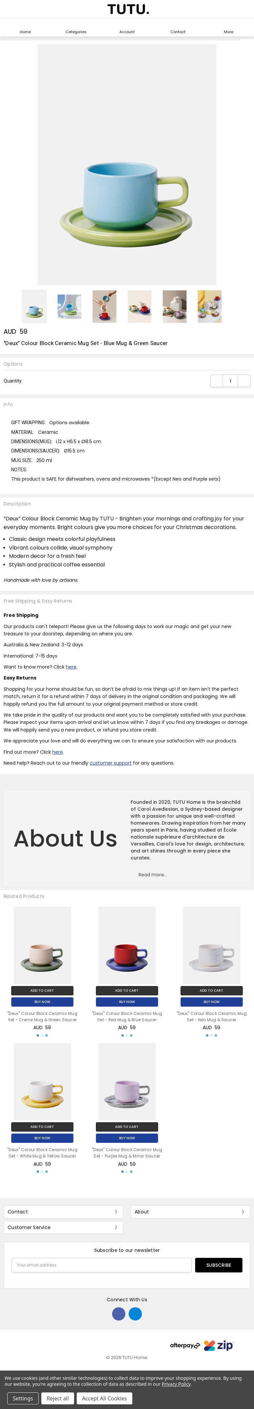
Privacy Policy (176, 1384)
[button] (153, 877)
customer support (111, 763)
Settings (23, 1398)
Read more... (153, 874)
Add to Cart (42, 990)
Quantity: (13, 380)
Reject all (58, 1398)
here (71, 667)
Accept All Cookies (104, 1398)
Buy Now (42, 1001)
